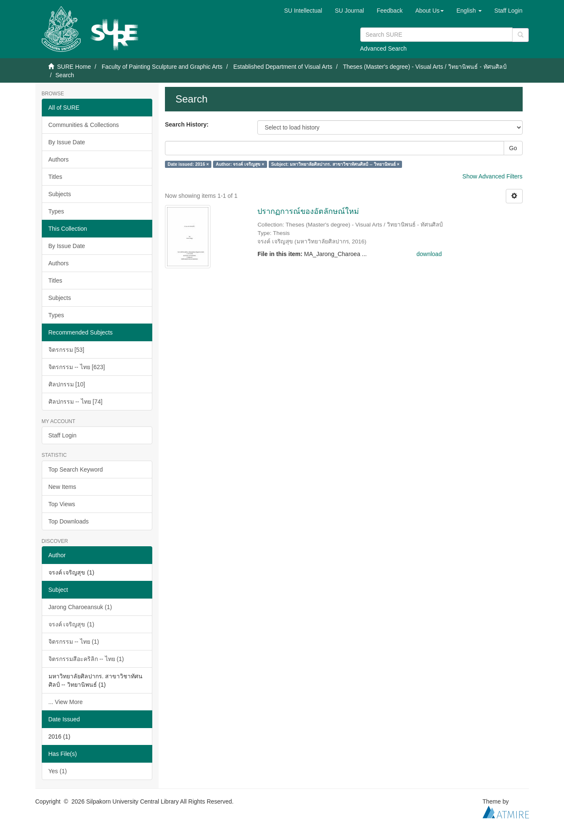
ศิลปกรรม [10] (67, 384)
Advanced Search (383, 48)
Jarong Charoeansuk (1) (80, 607)
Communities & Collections (84, 124)
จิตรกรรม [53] (66, 349)
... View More (66, 702)
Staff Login (63, 435)
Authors (59, 159)
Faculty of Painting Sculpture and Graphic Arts (162, 66)
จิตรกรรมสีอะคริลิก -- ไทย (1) (86, 659)
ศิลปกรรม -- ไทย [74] (76, 401)
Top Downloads (69, 521)
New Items (62, 486)
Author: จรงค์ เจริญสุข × (240, 164)
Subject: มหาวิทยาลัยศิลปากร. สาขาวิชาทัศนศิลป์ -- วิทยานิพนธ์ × (335, 164)
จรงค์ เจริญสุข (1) (71, 624)
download (429, 254)
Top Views (62, 504)
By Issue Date (67, 142)
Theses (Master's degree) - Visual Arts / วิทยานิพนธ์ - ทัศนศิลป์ (425, 66)
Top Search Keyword (76, 469)
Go (513, 148)
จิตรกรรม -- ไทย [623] (77, 367)
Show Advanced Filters (492, 176)
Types (56, 211)
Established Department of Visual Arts (282, 66)
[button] (429, 10)
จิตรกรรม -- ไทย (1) (74, 641)
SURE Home (74, 66)
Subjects (60, 194)
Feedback (389, 10)
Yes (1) (58, 771)
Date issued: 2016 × (188, 164)
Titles (55, 176)
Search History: (186, 124)
